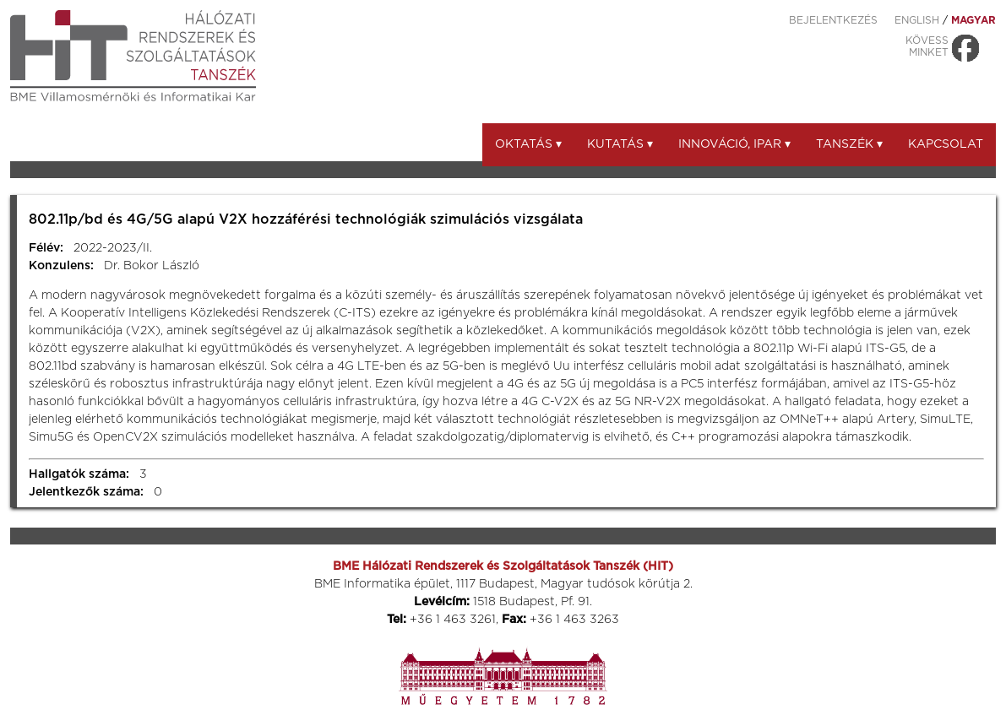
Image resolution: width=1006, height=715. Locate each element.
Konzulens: (61, 266)
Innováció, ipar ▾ (734, 144)
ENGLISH (917, 20)
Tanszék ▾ (849, 144)
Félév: (46, 248)
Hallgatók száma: (79, 474)
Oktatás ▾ (528, 144)
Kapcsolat (945, 144)
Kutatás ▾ (620, 144)
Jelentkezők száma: (86, 492)
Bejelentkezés (833, 20)
